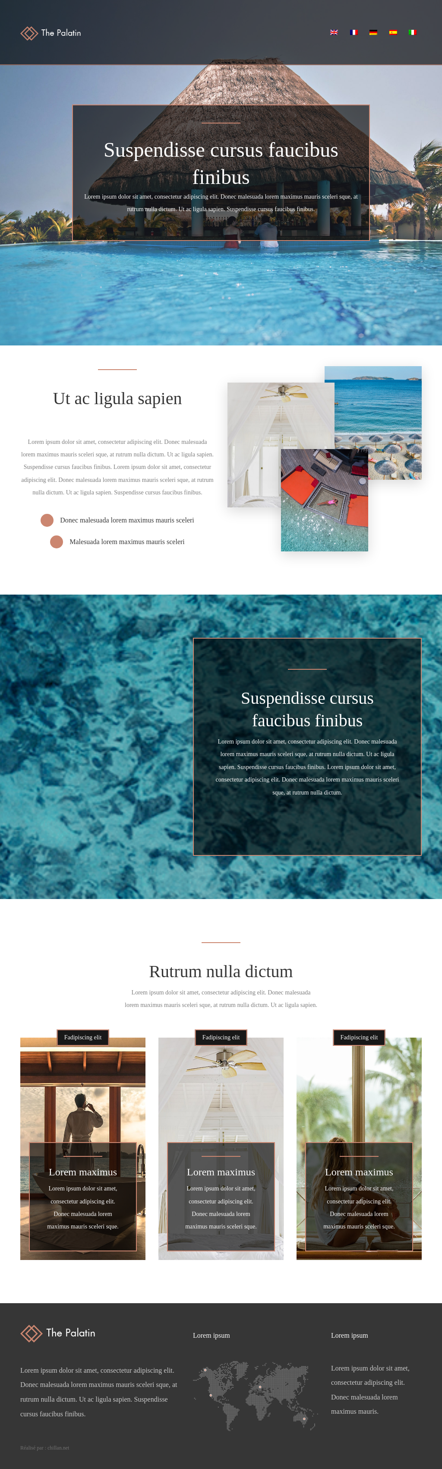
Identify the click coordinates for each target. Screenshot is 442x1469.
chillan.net (58, 1448)
